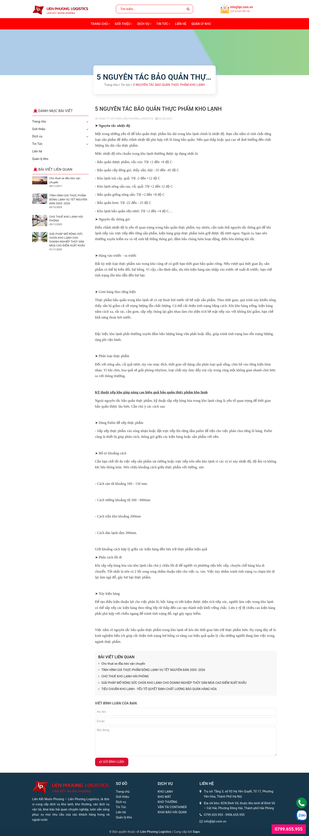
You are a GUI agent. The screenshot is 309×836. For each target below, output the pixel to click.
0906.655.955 (235, 814)
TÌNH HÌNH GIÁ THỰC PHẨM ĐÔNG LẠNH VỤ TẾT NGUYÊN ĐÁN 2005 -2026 (151, 670)
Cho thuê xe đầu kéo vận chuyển (121, 664)
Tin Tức (163, 24)
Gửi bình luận (111, 761)
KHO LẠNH (165, 791)
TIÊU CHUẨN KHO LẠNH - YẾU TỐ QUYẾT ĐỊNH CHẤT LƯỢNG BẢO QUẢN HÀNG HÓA (157, 689)
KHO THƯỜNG (167, 802)
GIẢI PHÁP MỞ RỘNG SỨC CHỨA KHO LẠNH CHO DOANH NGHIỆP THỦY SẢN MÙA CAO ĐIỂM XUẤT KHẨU (172, 683)
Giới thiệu (123, 24)
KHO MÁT (164, 796)
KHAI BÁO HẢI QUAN (172, 812)
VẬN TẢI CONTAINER (172, 807)
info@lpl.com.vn (241, 7)
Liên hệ (180, 24)
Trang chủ (100, 24)
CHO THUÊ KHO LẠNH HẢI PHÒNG (123, 676)
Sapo (196, 831)
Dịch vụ (144, 24)
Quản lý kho (201, 24)
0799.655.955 (213, 814)
